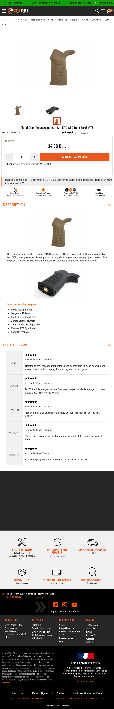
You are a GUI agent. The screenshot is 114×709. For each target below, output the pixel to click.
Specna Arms (92, 581)
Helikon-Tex (91, 588)
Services (62, 577)
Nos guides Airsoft (67, 581)
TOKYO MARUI (92, 577)
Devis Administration (41, 584)
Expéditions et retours (41, 581)
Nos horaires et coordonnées (11, 582)
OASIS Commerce (62, 706)
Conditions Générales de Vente (87, 693)
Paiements (36, 577)
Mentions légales (40, 693)
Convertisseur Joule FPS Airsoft (69, 586)
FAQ (61, 594)
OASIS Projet (50, 706)
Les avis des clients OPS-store (16, 588)
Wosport (90, 591)
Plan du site (17, 693)
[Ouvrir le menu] (4, 11)
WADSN (89, 595)
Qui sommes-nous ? (13, 577)
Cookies (60, 693)
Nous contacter (66, 590)
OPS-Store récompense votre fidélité (42, 589)
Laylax (89, 584)
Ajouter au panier (74, 157)
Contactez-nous (85, 657)
